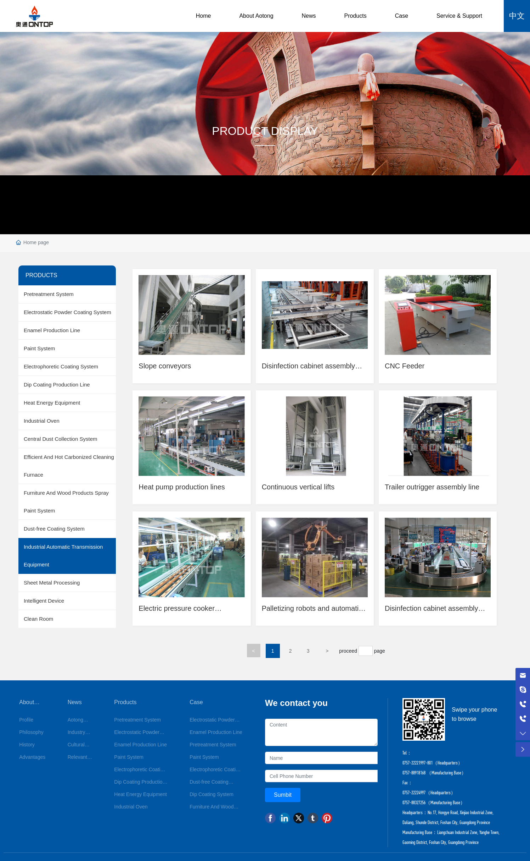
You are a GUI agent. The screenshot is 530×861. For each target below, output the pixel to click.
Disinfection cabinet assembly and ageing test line (309, 369)
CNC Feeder (405, 365)
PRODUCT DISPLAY (265, 131)
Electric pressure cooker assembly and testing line (179, 613)
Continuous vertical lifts (299, 487)
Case (401, 16)
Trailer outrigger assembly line (433, 487)
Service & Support (459, 16)
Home (203, 16)
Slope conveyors (166, 365)
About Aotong (256, 16)
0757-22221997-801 (417, 764)
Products (355, 16)
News (309, 16)
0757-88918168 (413, 774)
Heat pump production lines (183, 487)
